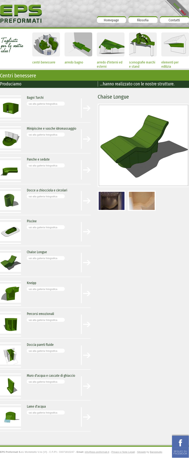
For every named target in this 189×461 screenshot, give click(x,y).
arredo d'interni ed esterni (109, 63)
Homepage (111, 20)
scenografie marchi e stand (142, 63)
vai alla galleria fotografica (43, 103)
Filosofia (143, 20)
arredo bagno (74, 62)
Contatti (174, 20)
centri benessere (43, 62)
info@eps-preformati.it (97, 452)
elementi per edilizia (170, 63)
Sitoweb (141, 452)
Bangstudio (156, 452)
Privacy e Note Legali (123, 452)
